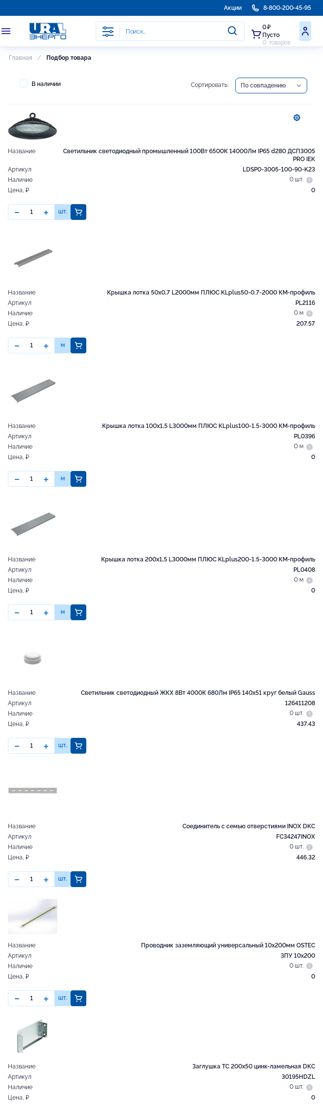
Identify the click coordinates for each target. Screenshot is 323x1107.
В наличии (40, 83)
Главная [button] (20, 57)
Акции (233, 7)
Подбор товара (68, 57)
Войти (305, 31)
